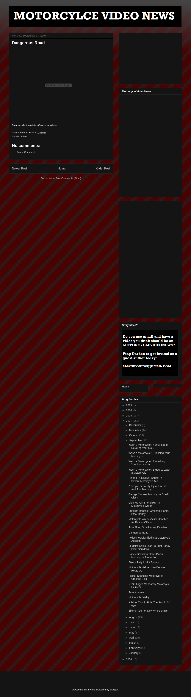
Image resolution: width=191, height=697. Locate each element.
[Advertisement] (150, 57)
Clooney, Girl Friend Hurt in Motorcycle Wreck (144, 504)
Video (24, 136)
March (133, 642)
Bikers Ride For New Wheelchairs (148, 610)
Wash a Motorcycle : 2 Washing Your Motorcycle (147, 463)
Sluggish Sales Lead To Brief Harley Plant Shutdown (149, 547)
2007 (129, 420)
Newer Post (19, 168)
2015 (129, 405)
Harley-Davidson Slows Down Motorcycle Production (146, 556)
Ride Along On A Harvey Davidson (148, 527)
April (132, 637)
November (135, 430)
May (132, 632)
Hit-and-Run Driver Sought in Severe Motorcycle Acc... (145, 479)
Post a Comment (26, 152)
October (134, 435)
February (134, 647)
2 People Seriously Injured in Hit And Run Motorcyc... (147, 488)
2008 (129, 415)
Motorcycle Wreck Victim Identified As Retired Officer (148, 521)
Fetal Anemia (136, 592)
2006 (129, 659)
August (133, 617)
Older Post (103, 168)
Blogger (114, 689)
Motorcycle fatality (139, 597)
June (132, 627)
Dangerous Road (138, 532)
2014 (129, 410)
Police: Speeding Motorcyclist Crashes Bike (146, 577)
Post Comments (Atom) (68, 178)
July (131, 622)
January (134, 652)
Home (62, 168)
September (136, 440)
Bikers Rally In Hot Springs (144, 562)
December (135, 425)
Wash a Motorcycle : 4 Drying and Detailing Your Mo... (148, 446)
